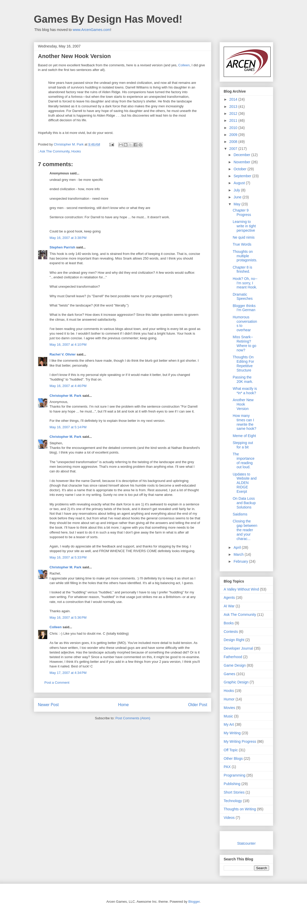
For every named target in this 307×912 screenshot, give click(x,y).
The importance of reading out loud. (243, 460)
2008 (233, 142)
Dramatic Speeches (243, 296)
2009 (233, 135)
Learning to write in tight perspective (244, 226)
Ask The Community (55, 151)
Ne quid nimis (244, 237)
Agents (229, 597)
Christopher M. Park (66, 396)
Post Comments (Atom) (132, 718)
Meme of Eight (244, 436)
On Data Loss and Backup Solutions (244, 502)
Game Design (235, 665)
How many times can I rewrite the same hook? (244, 422)
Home (123, 705)
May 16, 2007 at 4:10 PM (68, 344)
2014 (233, 99)
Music (228, 716)
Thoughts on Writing (240, 809)
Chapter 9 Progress (242, 212)
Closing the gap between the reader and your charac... (245, 529)
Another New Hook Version (243, 404)
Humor (229, 699)
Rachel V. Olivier (63, 354)
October (240, 169)
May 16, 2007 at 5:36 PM (68, 617)
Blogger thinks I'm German (244, 308)
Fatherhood (233, 657)
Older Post (197, 705)
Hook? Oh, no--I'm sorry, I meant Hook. (245, 283)
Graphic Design (236, 682)
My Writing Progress (240, 741)
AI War (229, 606)
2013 (233, 106)
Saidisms (240, 514)
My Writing (232, 733)
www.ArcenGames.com (91, 30)
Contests (231, 631)
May (237, 204)
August (239, 183)
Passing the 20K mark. (243, 379)
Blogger (194, 901)
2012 (233, 113)
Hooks (76, 151)
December (242, 155)
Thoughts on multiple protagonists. (245, 255)
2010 (233, 128)
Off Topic (231, 750)
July (237, 190)
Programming (234, 775)
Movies (229, 708)
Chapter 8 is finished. (242, 269)
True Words (242, 244)
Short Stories (234, 792)
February (241, 561)
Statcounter (246, 843)
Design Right (234, 640)
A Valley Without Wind (241, 589)
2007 (233, 149)
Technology (233, 801)
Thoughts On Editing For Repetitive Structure (243, 363)
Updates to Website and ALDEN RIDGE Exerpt (245, 483)
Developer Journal (238, 648)
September (242, 176)
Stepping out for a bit (243, 445)
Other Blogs (233, 758)
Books (229, 623)
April (237, 547)
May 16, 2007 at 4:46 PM (68, 386)
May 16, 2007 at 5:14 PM (68, 427)
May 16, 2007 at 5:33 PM (68, 557)
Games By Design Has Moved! (108, 19)
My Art (229, 724)
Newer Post (48, 705)
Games (229, 674)
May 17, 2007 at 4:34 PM (68, 673)
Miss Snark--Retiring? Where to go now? (244, 343)
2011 (233, 120)
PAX (227, 767)
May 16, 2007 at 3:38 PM (68, 238)
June (237, 197)
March (239, 554)
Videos (229, 818)
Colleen (184, 65)
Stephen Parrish (62, 247)
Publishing (232, 784)
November (242, 162)
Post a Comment (56, 682)
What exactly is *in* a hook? (245, 390)
